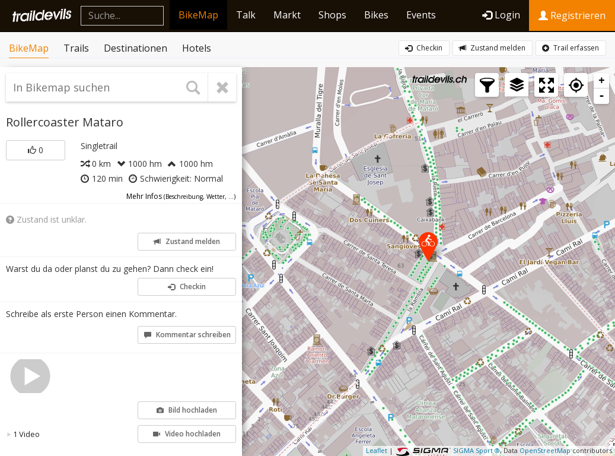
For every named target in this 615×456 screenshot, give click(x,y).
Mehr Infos (180, 196)
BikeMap (198, 14)
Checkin (423, 48)
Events (421, 14)
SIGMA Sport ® (476, 450)
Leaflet (376, 450)
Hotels (196, 48)
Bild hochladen (187, 410)
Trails (76, 48)
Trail (570, 48)
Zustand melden (492, 48)
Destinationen (135, 48)
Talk (246, 14)
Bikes (376, 14)
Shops (332, 14)
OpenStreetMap (545, 450)
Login (501, 14)
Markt (287, 14)
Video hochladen (187, 434)
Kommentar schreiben (187, 335)
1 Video (23, 434)
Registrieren (572, 15)
